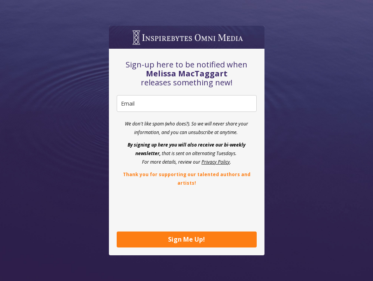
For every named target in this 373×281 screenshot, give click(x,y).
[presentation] (176, 208)
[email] (187, 103)
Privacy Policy (215, 162)
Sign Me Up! (186, 239)
